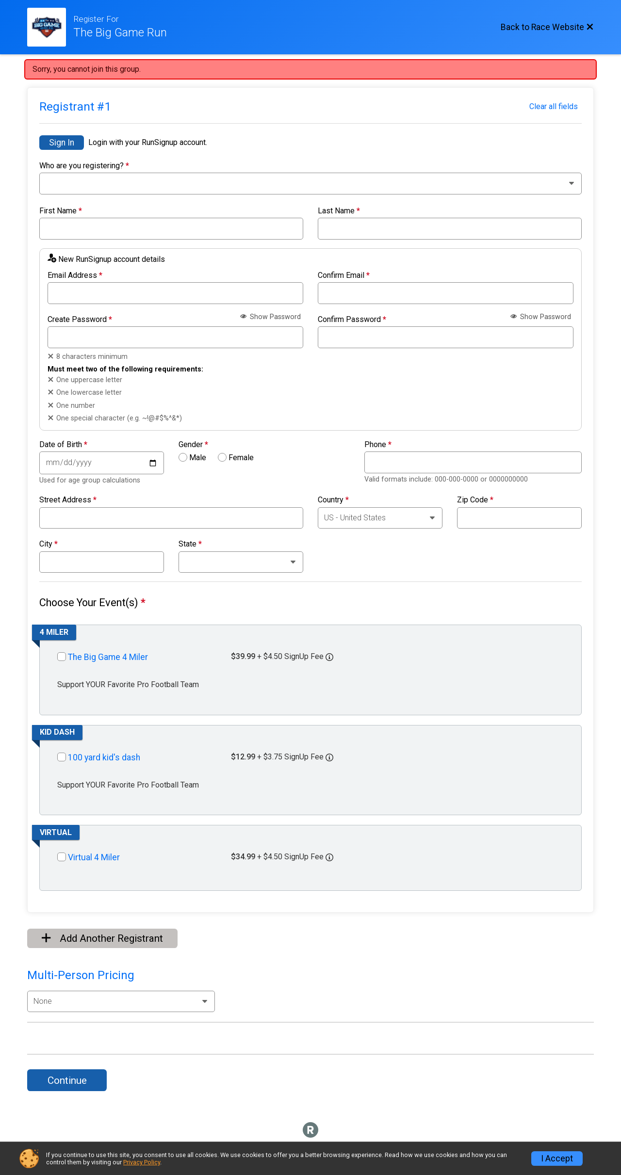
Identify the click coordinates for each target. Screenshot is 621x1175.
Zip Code (475, 500)
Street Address (68, 500)
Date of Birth (63, 444)
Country (333, 500)
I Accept (557, 1158)
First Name (60, 211)
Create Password (80, 319)
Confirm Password (352, 319)
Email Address (75, 275)
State (190, 544)
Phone (378, 444)
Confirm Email (344, 275)
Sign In (61, 142)
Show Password (270, 317)
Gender (193, 444)
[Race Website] (50, 27)
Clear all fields (553, 106)
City (48, 544)
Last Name (339, 211)
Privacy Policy (141, 1162)
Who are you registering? (84, 165)
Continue (67, 1080)
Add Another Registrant (102, 938)
